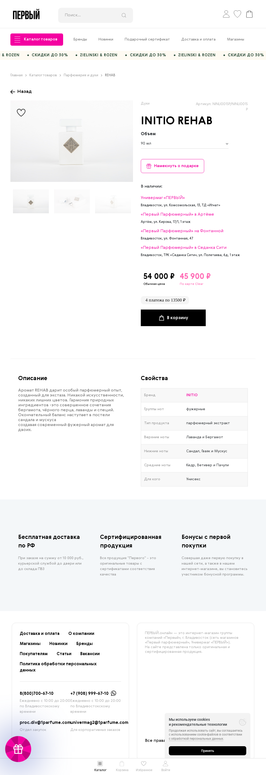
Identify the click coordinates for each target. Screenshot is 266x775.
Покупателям (34, 657)
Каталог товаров (35, 40)
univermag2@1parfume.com (99, 725)
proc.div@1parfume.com (45, 725)
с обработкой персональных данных (196, 738)
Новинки (105, 39)
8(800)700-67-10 (37, 696)
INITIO (158, 124)
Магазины (235, 39)
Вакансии (90, 657)
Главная (18, 77)
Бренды (80, 39)
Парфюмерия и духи (83, 77)
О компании (81, 636)
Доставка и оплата (198, 39)
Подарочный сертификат (147, 39)
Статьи (64, 657)
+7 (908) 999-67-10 (89, 696)
